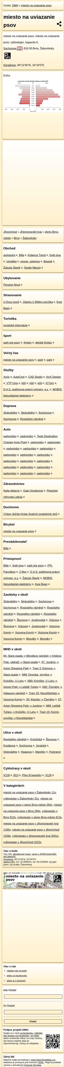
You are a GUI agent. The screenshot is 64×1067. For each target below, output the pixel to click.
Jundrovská (38, 620)
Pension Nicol (11, 284)
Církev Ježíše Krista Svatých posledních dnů (30, 514)
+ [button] (8, 146)
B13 (16, 775)
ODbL (41, 1062)
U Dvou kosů (11, 302)
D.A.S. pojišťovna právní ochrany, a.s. (26, 389)
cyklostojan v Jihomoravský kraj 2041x (35, 836)
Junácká (41, 745)
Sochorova (12, 48)
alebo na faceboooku (17, 975)
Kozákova (9, 745)
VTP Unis (12, 383)
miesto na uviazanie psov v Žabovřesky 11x (29, 792)
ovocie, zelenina (30, 261)
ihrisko (27, 342)
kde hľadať (9, 990)
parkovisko (9, 436)
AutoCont (19, 377)
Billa (21, 255)
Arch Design (53, 377)
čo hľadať (9, 1005)
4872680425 (9, 856)
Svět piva (55, 255)
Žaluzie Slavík (11, 267)
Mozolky (31, 638)
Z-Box (22, 571)
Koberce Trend (37, 255)
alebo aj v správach (16, 980)
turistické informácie (15, 325)
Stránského (10, 412)
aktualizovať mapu (22, 854)
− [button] (8, 151)
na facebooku (26, 1033)
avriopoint (9, 255)
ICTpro (50, 383)
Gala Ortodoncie (33, 490)
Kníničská (36, 739)
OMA (15, 5)
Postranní (55, 752)
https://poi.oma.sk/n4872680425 (17, 222)
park (40, 359)
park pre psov (11, 342)
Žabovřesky (30, 238)
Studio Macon (32, 267)
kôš (24, 383)
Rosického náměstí (31, 419)
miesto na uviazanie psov (36, 5)
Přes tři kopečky (31, 775)
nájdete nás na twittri (17, 970)
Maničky (40, 752)
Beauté (48, 261)
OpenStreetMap (27, 220)
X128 (6, 775)
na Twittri (34, 1035)
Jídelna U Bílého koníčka (38, 302)
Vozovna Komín (24, 632)
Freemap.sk (45, 220)
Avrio (6, 377)
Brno (17, 238)
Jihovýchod (10, 231)
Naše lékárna (11, 490)
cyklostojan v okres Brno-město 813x (39, 817)
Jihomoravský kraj (31, 231)
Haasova (26, 752)
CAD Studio (35, 377)
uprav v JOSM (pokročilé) (44, 854)
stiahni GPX (9, 862)
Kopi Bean (41, 584)
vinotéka (11, 261)
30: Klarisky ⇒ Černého (40, 699)
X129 (48, 775)
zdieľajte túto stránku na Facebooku (22, 1034)
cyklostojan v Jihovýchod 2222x (22, 842)
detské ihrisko (43, 342)
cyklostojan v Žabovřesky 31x (21, 798)
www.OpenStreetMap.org (43, 1060)
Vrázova (54, 620)
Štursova (22, 620)
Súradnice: (9, 65)
